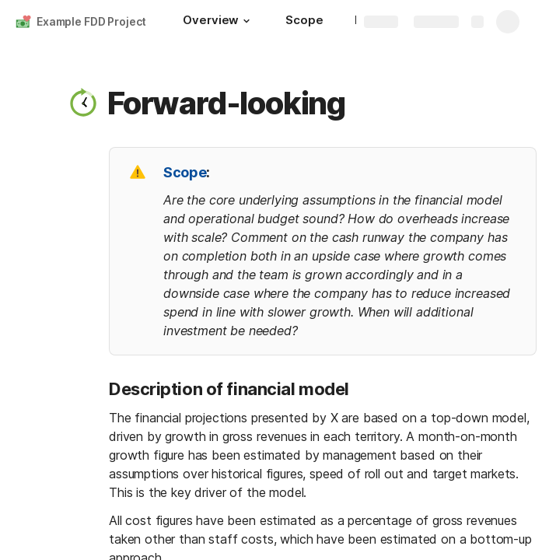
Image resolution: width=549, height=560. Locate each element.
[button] (246, 21)
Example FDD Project (91, 21)
